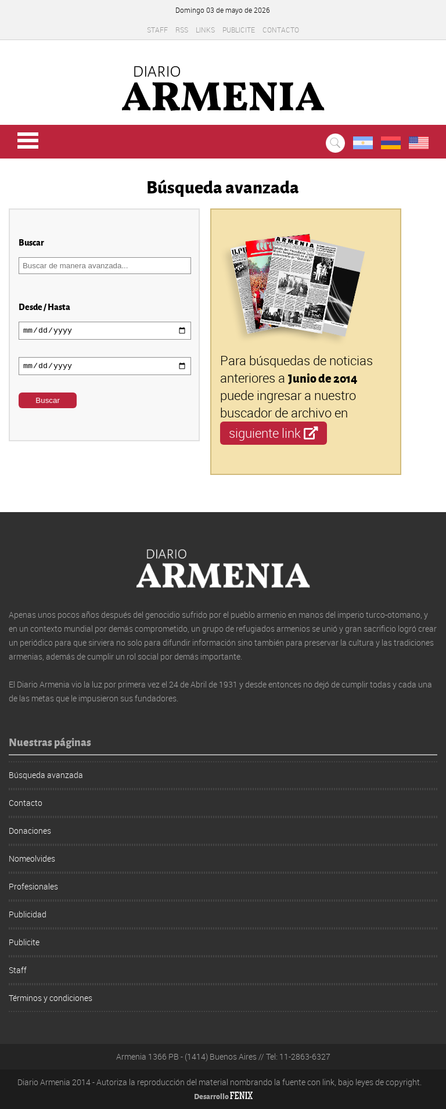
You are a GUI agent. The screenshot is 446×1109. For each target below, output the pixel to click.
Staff (157, 29)
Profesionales (33, 886)
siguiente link (273, 432)
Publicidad (27, 914)
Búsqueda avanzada (46, 774)
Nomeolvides (32, 858)
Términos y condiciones (50, 997)
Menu (27, 140)
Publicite (238, 29)
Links (205, 29)
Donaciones (30, 830)
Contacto (280, 29)
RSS (181, 29)
